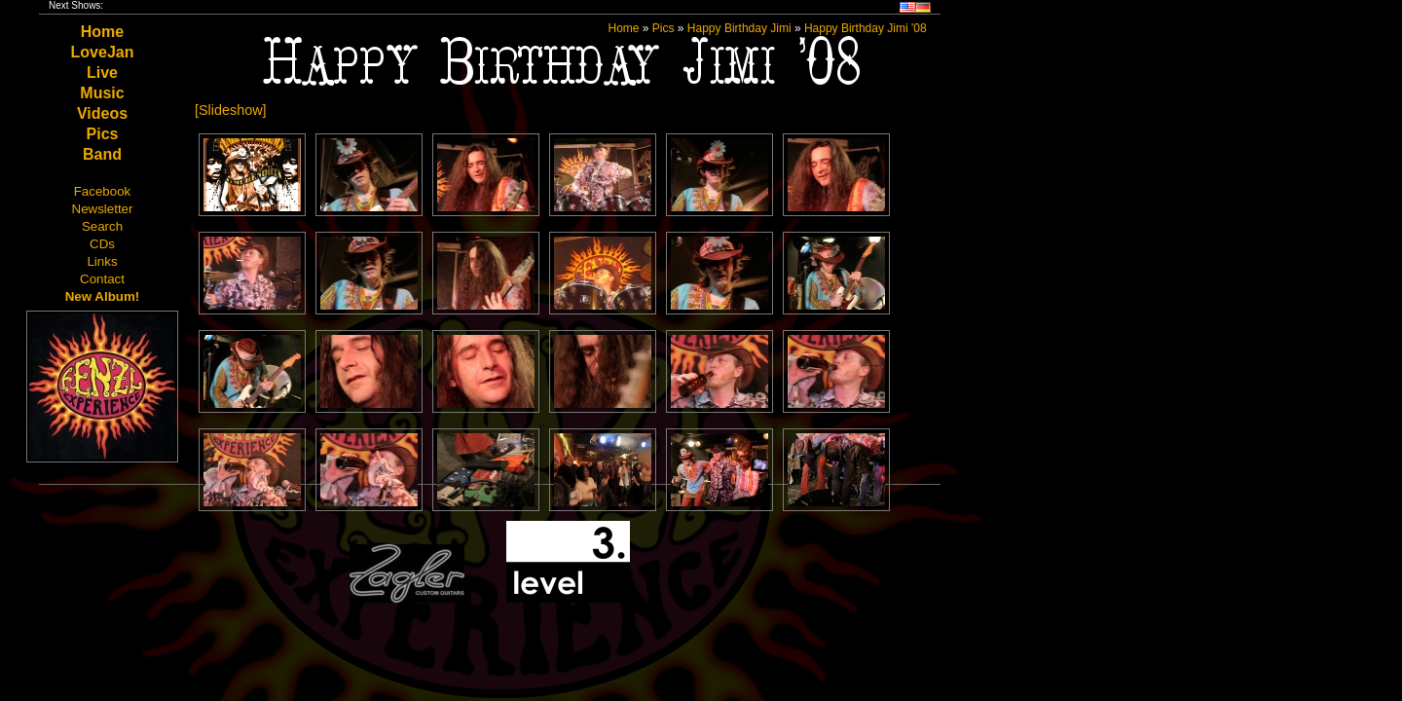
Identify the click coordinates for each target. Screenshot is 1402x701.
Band (102, 154)
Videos (102, 113)
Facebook (102, 191)
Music (102, 93)
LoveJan (102, 52)
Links (102, 261)
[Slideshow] (231, 110)
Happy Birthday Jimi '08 (865, 28)
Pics (103, 134)
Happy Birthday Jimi (739, 28)
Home (102, 31)
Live (102, 72)
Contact (102, 279)
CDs (102, 244)
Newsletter (102, 209)
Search (102, 226)
